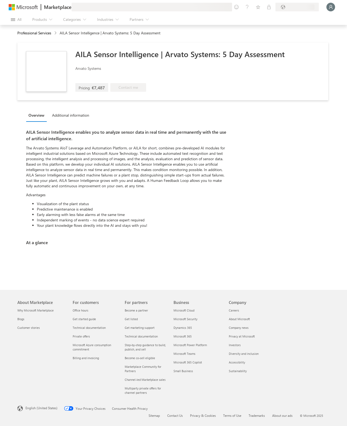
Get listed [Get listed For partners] (131, 319)
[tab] (38, 115)
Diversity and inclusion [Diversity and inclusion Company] (244, 354)
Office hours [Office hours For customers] (80, 310)
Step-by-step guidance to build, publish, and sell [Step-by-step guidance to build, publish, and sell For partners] (145, 347)
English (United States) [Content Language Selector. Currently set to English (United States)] (41, 408)
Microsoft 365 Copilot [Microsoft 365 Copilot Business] (188, 362)
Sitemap (154, 415)
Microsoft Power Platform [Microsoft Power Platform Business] (190, 345)
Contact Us (175, 415)
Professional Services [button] (34, 32)
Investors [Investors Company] (235, 345)
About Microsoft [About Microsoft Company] (239, 319)
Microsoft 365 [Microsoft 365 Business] (183, 336)
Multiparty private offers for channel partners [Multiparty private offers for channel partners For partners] (143, 390)
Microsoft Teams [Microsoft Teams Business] (184, 354)
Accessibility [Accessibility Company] (237, 362)
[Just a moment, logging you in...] (330, 7)
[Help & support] (247, 7)
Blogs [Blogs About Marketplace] (20, 319)
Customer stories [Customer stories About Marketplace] (28, 328)
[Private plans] (269, 7)
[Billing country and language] (297, 7)
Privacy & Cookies (203, 415)
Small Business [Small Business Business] (183, 371)
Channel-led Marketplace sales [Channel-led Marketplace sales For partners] (145, 380)
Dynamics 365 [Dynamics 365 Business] (183, 328)
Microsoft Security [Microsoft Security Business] (185, 319)
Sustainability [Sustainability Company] (238, 371)
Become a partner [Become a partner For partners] (136, 310)
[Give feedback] (236, 7)
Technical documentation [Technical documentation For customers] (89, 328)
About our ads (282, 415)
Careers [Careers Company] (234, 310)
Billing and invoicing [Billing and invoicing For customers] (86, 358)
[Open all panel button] (16, 19)
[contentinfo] (56, 33)
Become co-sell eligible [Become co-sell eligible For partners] (140, 358)
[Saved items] (258, 7)
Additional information (70, 115)
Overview (36, 115)
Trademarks (257, 415)
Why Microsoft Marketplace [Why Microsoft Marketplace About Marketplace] (35, 310)
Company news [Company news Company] (239, 328)
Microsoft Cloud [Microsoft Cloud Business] (184, 310)
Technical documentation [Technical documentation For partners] (141, 336)
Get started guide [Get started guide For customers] (84, 319)
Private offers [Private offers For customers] (81, 336)
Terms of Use (232, 415)
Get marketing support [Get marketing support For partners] (140, 328)
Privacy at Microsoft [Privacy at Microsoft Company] (242, 336)
